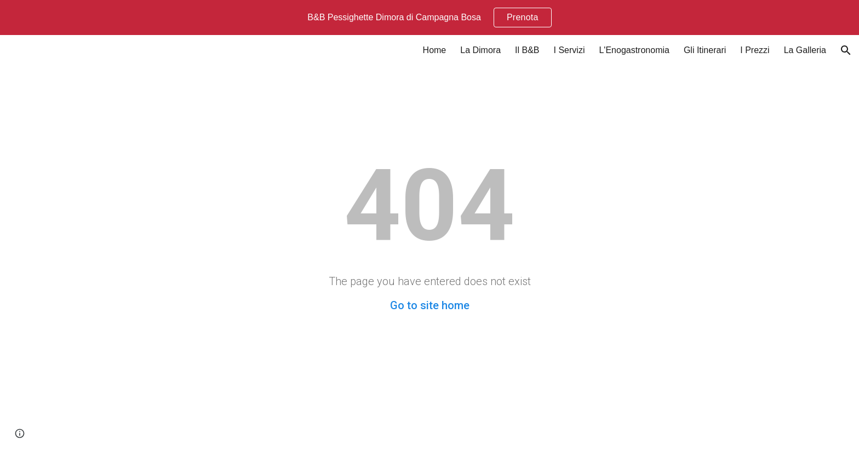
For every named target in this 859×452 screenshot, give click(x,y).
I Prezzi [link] (754, 50)
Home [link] (434, 50)
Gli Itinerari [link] (705, 50)
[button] (846, 50)
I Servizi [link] (569, 50)
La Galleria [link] (805, 50)
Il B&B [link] (527, 50)
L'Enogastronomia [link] (634, 50)
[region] (429, 17)
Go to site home (429, 305)
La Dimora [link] (480, 50)
